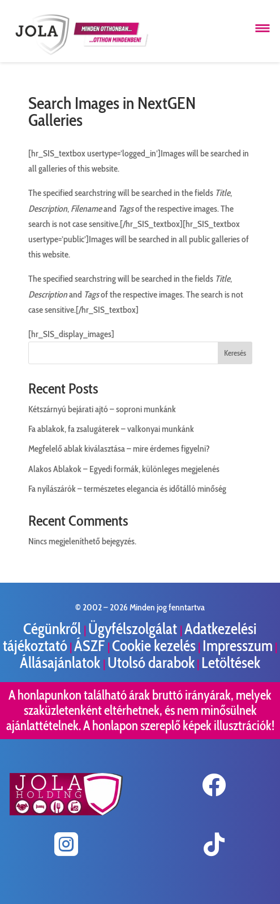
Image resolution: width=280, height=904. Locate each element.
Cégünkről (53, 628)
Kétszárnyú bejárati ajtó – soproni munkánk (102, 409)
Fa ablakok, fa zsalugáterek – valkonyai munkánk (111, 428)
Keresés (235, 353)
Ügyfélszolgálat (134, 628)
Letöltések (230, 662)
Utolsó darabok (151, 662)
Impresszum (238, 645)
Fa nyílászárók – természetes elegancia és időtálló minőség (127, 488)
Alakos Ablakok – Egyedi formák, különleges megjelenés (123, 469)
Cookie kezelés (154, 645)
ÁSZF (90, 645)
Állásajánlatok (61, 662)
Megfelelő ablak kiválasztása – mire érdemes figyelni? (119, 448)
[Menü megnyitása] (262, 28)
